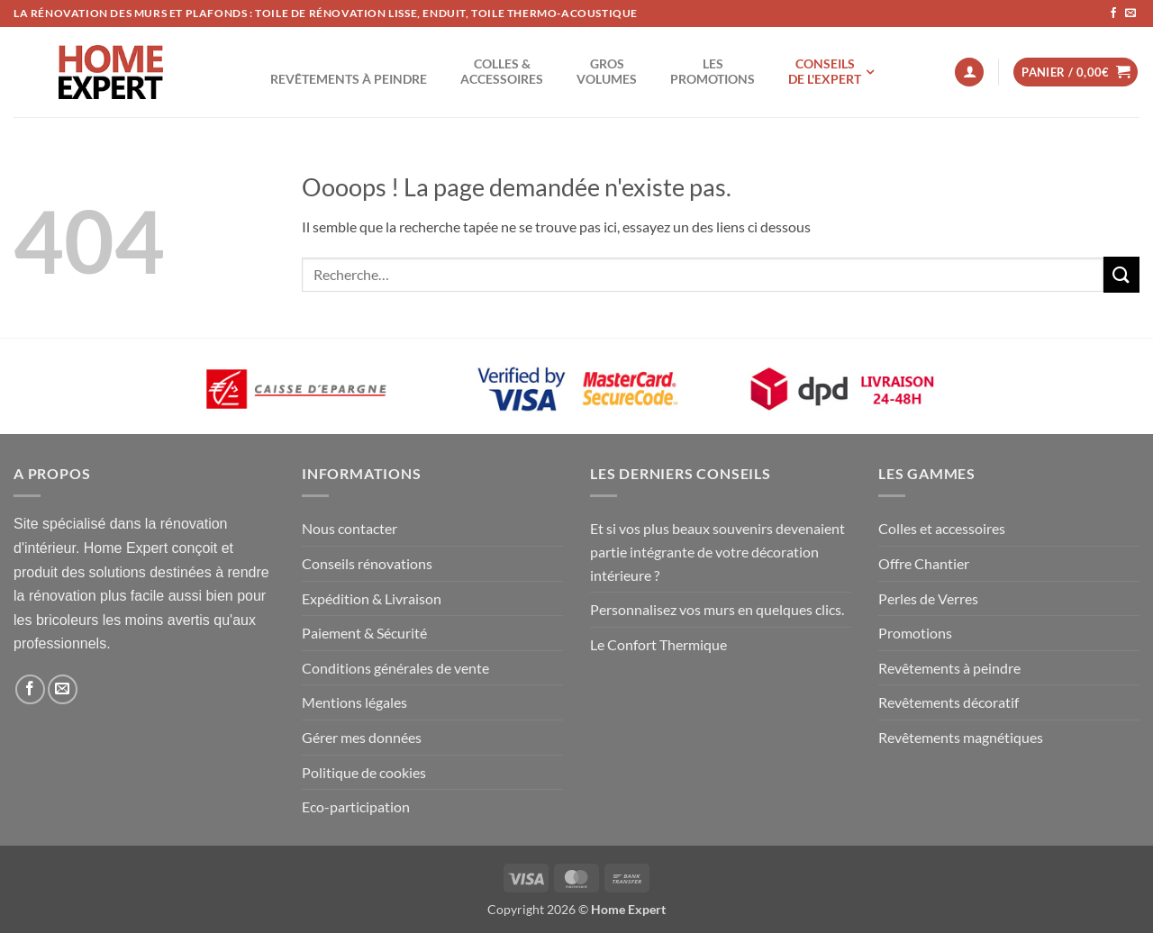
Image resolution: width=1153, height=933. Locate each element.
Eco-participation (356, 806)
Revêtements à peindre (949, 667)
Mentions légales (354, 702)
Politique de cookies (364, 772)
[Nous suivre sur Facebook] (1113, 13)
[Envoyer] (1121, 274)
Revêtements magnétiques (960, 737)
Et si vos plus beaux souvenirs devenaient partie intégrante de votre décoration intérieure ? (717, 551)
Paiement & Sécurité (364, 632)
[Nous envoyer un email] (1130, 13)
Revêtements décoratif (948, 702)
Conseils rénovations (367, 563)
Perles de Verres (928, 598)
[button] (969, 72)
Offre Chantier (923, 563)
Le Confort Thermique (658, 644)
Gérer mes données (362, 737)
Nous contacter (349, 528)
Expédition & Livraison (371, 598)
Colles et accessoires (941, 528)
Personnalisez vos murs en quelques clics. (717, 609)
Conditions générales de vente (395, 667)
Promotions (915, 632)
